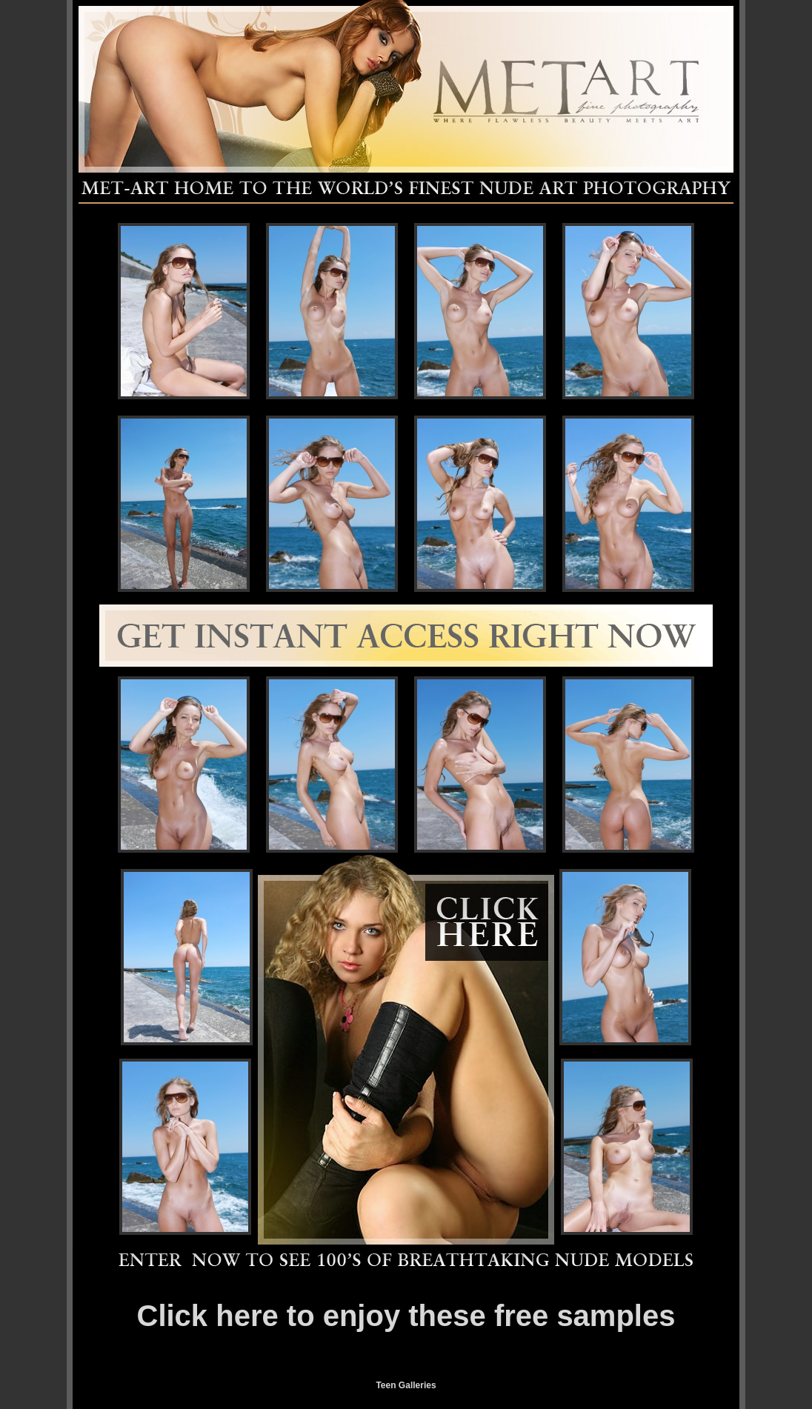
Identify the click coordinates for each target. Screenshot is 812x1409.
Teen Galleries (406, 1385)
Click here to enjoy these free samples (406, 1315)
